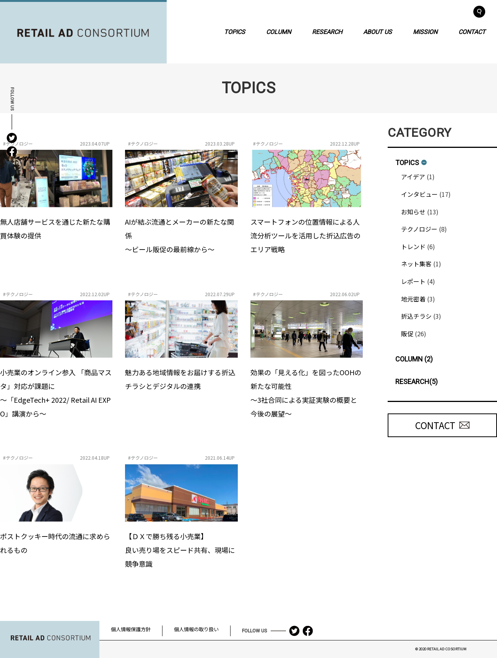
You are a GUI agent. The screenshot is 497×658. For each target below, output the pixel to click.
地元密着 (413, 298)
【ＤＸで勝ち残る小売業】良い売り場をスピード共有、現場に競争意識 (180, 550)
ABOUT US (377, 31)
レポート (413, 281)
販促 (407, 333)
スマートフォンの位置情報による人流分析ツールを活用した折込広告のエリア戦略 (305, 235)
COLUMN (278, 31)
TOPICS (234, 31)
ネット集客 (416, 263)
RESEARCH (327, 31)
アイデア (413, 176)
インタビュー (419, 194)
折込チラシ (416, 316)
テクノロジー (419, 228)
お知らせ (413, 211)
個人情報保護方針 (131, 629)
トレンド (413, 246)
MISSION (425, 31)
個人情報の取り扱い (196, 629)
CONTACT (472, 31)
